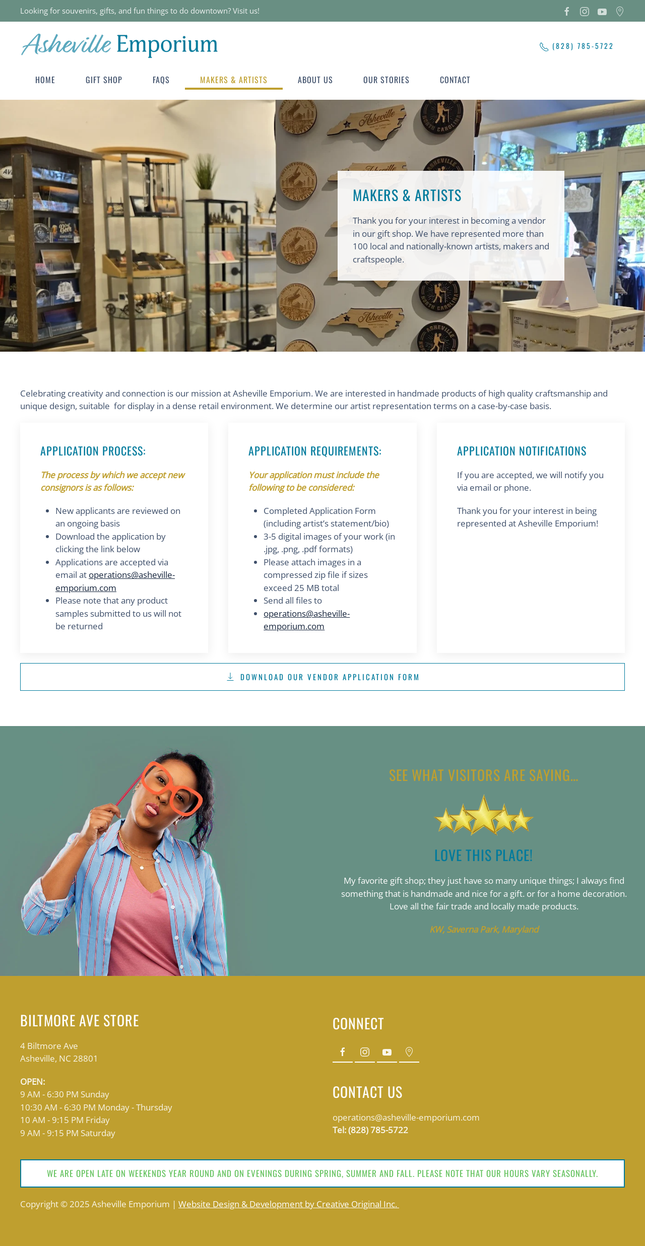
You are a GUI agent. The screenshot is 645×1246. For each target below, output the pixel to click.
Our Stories (386, 80)
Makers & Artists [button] (234, 80)
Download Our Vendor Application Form (322, 676)
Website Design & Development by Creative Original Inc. (288, 1204)
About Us (315, 80)
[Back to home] (121, 45)
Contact (455, 80)
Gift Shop (104, 80)
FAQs (161, 80)
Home (45, 80)
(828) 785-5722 (576, 46)
